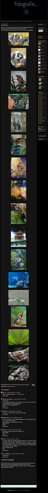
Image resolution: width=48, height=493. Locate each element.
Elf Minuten (42, 42)
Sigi (4, 439)
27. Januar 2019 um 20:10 (17, 453)
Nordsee (39, 111)
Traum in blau (43, 78)
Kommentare (41, 31)
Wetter (39, 123)
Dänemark (39, 99)
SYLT (39, 122)
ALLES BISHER (40, 93)
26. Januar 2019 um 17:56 (15, 417)
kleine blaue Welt (7, 399)
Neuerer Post (5, 486)
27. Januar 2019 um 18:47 (12, 439)
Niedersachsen (40, 110)
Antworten (5, 395)
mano (4, 429)
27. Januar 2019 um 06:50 (13, 429)
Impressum (40, 38)
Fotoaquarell (40, 82)
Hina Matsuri (42, 52)
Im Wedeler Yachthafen (42, 71)
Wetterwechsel (43, 55)
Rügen (39, 115)
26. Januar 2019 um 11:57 (19, 399)
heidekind (5, 417)
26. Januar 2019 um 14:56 (13, 411)
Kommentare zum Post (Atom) (22, 490)
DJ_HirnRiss (6, 453)
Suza (41, 128)
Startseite (19, 486)
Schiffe (39, 116)
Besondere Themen (10, 386)
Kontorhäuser (43, 58)
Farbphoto (40, 78)
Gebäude (39, 103)
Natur (39, 109)
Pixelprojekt (40, 86)
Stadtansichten (40, 121)
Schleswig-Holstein (41, 117)
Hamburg (39, 104)
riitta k (4, 411)
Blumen (39, 98)
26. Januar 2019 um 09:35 (12, 392)
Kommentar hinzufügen (8, 459)
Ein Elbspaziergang (43, 68)
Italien (39, 105)
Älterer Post (32, 486)
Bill (3, 392)
